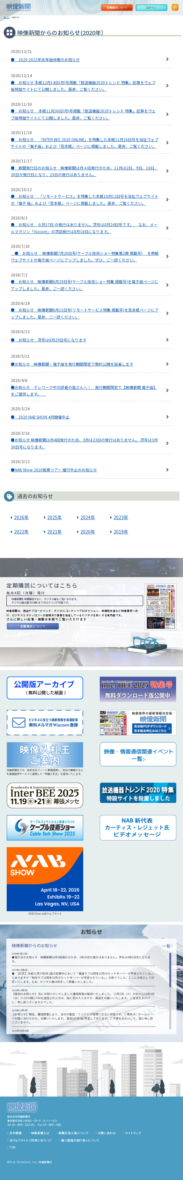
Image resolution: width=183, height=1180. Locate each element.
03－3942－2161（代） (23, 1124)
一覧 (168, 945)
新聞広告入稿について (74, 1133)
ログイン (151, 7)
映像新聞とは (40, 1133)
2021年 (54, 531)
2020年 (87, 531)
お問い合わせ (107, 1133)
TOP (13, 1147)
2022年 (21, 531)
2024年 (87, 517)
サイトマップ (133, 1133)
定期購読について (117, 7)
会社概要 (16, 1133)
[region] (91, 991)
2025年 (54, 517)
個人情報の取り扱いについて (80, 1140)
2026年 (21, 517)
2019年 (120, 531)
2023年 (120, 517)
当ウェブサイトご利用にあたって (31, 1140)
